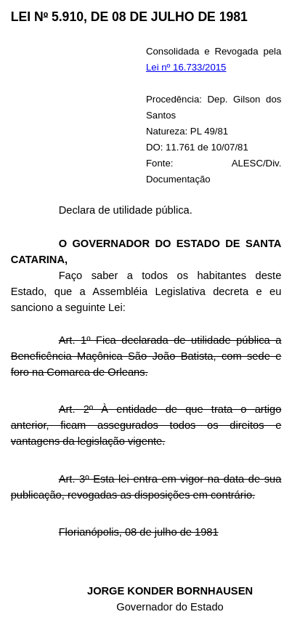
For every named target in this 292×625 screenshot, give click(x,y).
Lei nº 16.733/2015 (186, 67)
